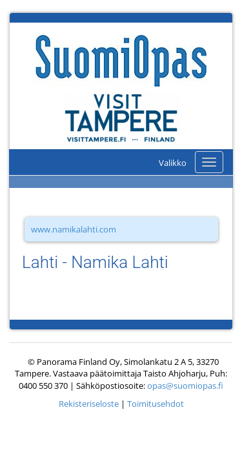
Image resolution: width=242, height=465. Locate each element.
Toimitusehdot (155, 403)
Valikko (173, 163)
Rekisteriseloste (89, 403)
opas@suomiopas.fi (185, 385)
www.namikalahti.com (73, 229)
